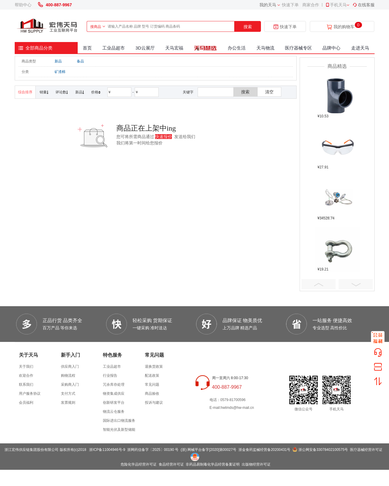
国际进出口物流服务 (119, 420)
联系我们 (26, 384)
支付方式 (68, 393)
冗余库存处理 (113, 384)
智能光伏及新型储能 (119, 429)
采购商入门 (70, 384)
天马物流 (265, 47)
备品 (80, 61)
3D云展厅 (145, 47)
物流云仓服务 (113, 411)
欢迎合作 (26, 375)
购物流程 (68, 375)
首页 (87, 47)
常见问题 (152, 384)
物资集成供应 (113, 393)
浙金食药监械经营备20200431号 (264, 450)
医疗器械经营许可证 (366, 450)
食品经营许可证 (171, 464)
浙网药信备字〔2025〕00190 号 (152, 450)
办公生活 (237, 47)
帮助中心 (23, 4)
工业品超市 (113, 47)
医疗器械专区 (298, 47)
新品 (58, 61)
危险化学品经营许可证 (139, 464)
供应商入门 (70, 366)
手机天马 (336, 4)
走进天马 (360, 47)
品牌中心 (331, 47)
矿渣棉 (60, 72)
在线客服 (363, 4)
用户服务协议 (29, 393)
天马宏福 (174, 47)
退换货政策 (154, 366)
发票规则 (68, 402)
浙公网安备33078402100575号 (323, 450)
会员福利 (26, 402)
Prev (318, 284)
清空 (269, 91)
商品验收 (152, 393)
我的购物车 (344, 27)
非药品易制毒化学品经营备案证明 (213, 464)
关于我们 (26, 366)
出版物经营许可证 (256, 464)
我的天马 (267, 4)
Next (356, 284)
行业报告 (110, 375)
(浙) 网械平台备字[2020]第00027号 (208, 450)
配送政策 (152, 375)
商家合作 (310, 4)
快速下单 (290, 4)
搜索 (248, 26)
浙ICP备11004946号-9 (107, 450)
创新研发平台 (113, 402)
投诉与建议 (154, 402)
